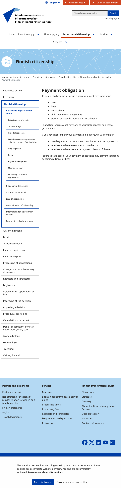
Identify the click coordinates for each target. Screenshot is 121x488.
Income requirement (14, 250)
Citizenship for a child (16, 192)
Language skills (14, 148)
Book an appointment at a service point (60, 398)
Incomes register (12, 256)
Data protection (90, 413)
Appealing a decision (14, 307)
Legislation (9, 285)
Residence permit (12, 90)
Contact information (93, 423)
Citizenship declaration (17, 186)
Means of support (15, 168)
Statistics (87, 396)
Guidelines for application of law (18, 293)
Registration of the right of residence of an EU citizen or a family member (18, 400)
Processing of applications (17, 262)
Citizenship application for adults (95, 77)
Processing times (51, 404)
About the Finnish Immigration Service (98, 407)
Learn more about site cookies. (45, 472)
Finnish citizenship (67, 77)
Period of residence (16, 133)
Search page (111, 18)
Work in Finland (11, 336)
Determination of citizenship (20, 205)
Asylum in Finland (12, 230)
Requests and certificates (17, 278)
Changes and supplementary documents (18, 271)
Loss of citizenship (15, 198)
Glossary (86, 401)
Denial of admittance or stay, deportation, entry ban (18, 328)
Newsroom (88, 392)
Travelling (8, 348)
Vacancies (87, 418)
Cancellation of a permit (16, 320)
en (27, 77)
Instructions (48, 423)
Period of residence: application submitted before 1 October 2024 (22, 140)
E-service (47, 392)
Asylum (6, 412)
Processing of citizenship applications (18, 176)
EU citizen (8, 97)
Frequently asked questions (19, 221)
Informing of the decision (17, 300)
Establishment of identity (18, 120)
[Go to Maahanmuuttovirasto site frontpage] (27, 19)
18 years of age (14, 126)
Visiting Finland (11, 355)
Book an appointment (107, 2)
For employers (11, 342)
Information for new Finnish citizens (19, 213)
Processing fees (50, 409)
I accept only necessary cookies (72, 482)
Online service (79, 2)
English (55, 2)
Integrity (12, 155)
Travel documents (12, 243)
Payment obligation (17, 161)
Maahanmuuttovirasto (12, 77)
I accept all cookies (43, 482)
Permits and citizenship (44, 77)
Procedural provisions (15, 313)
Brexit (6, 237)
